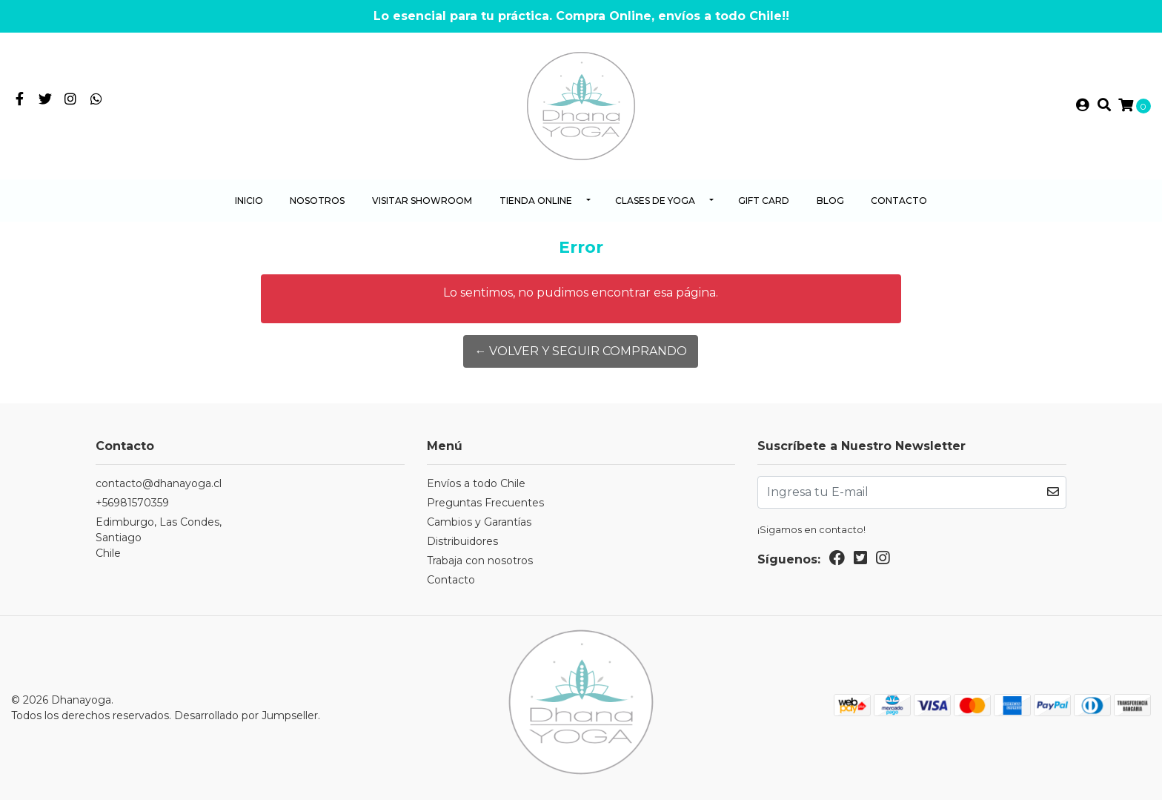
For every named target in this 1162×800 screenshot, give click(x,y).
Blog (830, 200)
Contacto (899, 200)
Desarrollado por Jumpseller (246, 715)
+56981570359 (132, 502)
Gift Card (763, 200)
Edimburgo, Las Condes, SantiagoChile (159, 537)
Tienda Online (535, 200)
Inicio (249, 200)
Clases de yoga (655, 200)
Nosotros (317, 200)
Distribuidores (462, 541)
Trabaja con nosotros (480, 560)
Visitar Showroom (422, 200)
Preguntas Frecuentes (485, 502)
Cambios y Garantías (479, 522)
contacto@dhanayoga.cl (159, 483)
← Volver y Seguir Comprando (580, 351)
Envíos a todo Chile (476, 483)
